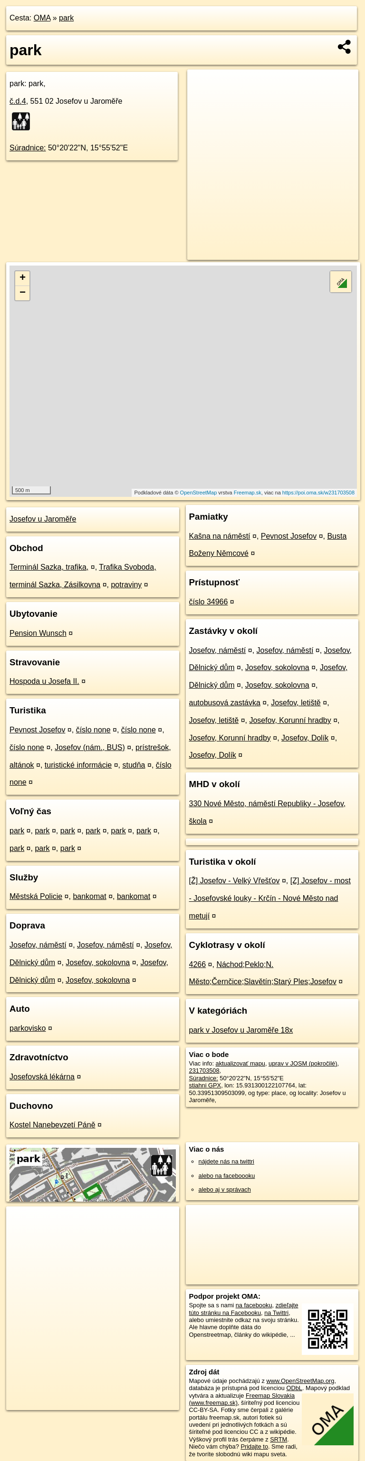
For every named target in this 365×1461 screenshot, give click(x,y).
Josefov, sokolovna (98, 962)
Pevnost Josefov (37, 730)
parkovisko (28, 1028)
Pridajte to (254, 1446)
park (66, 18)
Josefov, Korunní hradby (290, 720)
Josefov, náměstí (38, 945)
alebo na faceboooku (227, 1175)
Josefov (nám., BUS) (90, 747)
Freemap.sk (247, 492)
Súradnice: (28, 148)
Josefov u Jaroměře (43, 519)
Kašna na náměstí (219, 536)
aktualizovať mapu (240, 1063)
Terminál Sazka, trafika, (49, 567)
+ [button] (22, 278)
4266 (197, 964)
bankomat (89, 896)
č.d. (18, 101)
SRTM (278, 1439)
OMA (42, 18)
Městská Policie (36, 896)
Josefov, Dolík (304, 738)
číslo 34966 (208, 602)
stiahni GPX (205, 1085)
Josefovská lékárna (42, 1077)
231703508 (204, 1070)
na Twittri (276, 1312)
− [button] (22, 293)
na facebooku (254, 1305)
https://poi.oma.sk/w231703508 (318, 492)
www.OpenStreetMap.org (300, 1380)
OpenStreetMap (198, 492)
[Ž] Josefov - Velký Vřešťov (234, 881)
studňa (133, 765)
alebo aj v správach (225, 1189)
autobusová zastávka (224, 703)
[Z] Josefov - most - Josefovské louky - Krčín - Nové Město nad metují (270, 898)
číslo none (93, 730)
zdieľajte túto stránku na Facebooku (243, 1309)
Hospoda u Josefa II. (44, 681)
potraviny (126, 585)
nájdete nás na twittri (226, 1161)
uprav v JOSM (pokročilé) (303, 1063)
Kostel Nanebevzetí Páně (53, 1125)
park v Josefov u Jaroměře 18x (241, 1030)
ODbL (294, 1388)
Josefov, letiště (296, 703)
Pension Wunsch (38, 633)
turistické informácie (78, 765)
